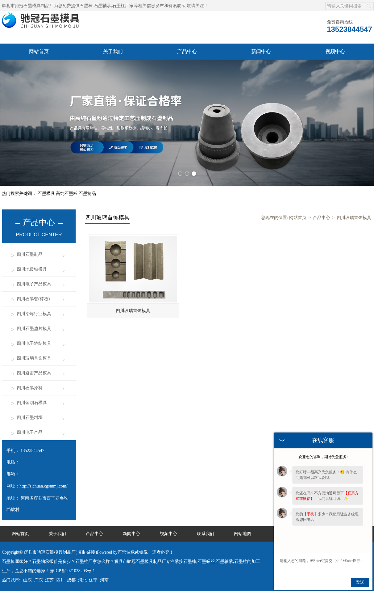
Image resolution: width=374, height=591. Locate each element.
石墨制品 (87, 193)
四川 (60, 580)
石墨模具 (47, 193)
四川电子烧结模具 (34, 343)
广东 (38, 580)
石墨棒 (86, 5)
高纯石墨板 (67, 193)
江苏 (49, 580)
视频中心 (335, 51)
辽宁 (93, 580)
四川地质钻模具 (32, 269)
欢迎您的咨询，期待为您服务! (323, 457)
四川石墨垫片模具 (34, 328)
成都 (71, 580)
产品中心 (187, 51)
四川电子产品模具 (34, 284)
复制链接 (86, 552)
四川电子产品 (30, 432)
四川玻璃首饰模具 (34, 358)
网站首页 (39, 51)
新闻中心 (261, 51)
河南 (104, 580)
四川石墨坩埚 (30, 417)
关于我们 (113, 51)
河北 (82, 580)
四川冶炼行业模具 (34, 313)
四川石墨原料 (30, 388)
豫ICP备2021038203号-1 (72, 570)
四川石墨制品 (30, 254)
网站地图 (242, 533)
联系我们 (205, 533)
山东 (27, 580)
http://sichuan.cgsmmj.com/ (43, 486)
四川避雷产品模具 (34, 373)
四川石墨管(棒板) (33, 299)
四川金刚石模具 (32, 402)
